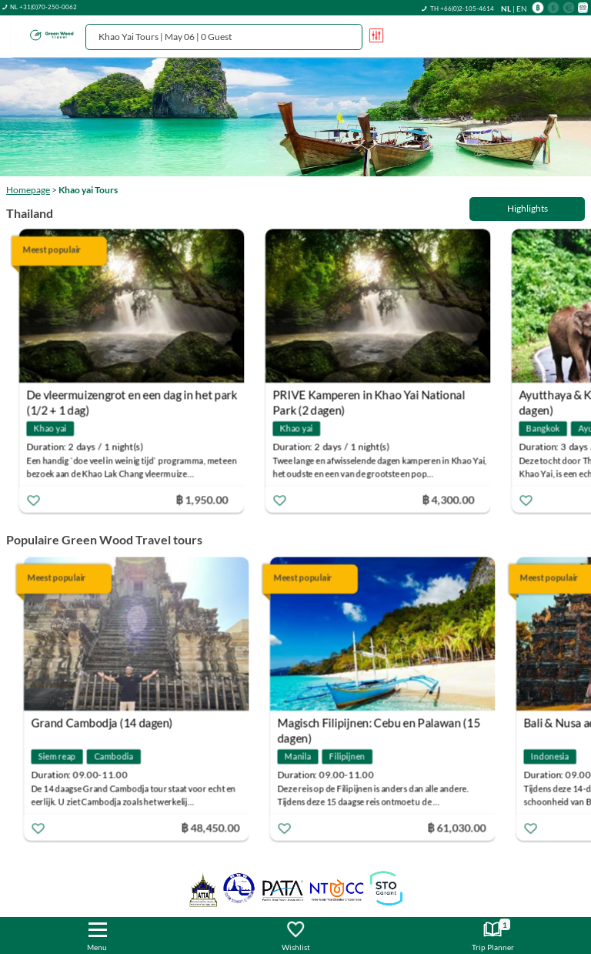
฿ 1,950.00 (208, 499)
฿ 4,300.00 (455, 499)
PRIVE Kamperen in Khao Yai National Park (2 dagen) (375, 397)
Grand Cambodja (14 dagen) (104, 723)
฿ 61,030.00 (458, 827)
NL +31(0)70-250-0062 (43, 7)
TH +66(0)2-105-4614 (462, 8)
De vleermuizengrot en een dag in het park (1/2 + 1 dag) (138, 397)
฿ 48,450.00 (212, 827)
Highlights (527, 208)
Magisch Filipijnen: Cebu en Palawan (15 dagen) (380, 725)
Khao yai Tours (88, 190)
